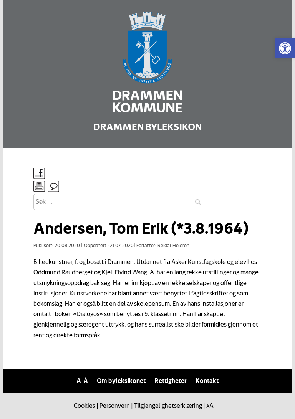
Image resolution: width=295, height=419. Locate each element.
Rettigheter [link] (170, 380)
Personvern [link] (114, 405)
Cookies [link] (84, 405)
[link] (285, 48)
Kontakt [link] (207, 380)
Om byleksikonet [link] (121, 380)
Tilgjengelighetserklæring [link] (168, 405)
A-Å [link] (82, 380)
